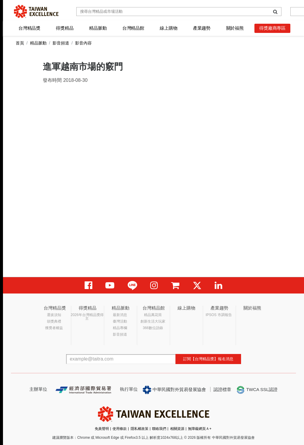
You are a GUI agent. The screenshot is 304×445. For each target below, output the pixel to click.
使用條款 (120, 429)
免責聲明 (102, 429)
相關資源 (177, 429)
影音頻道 (61, 43)
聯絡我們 (159, 429)
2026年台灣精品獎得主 (87, 316)
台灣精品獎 (29, 28)
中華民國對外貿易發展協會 (174, 389)
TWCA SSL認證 (257, 389)
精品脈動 (98, 28)
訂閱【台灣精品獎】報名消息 (208, 359)
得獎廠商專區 (272, 28)
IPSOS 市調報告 (219, 315)
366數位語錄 (153, 328)
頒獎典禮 (54, 321)
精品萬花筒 (153, 315)
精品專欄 (120, 328)
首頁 (20, 43)
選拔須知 (54, 315)
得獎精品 (64, 28)
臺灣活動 (120, 321)
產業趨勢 (201, 28)
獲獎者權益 (54, 328)
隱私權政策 (139, 429)
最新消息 (120, 315)
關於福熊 (235, 28)
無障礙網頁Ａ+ (199, 429)
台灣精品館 (133, 28)
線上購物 (168, 28)
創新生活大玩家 (152, 321)
